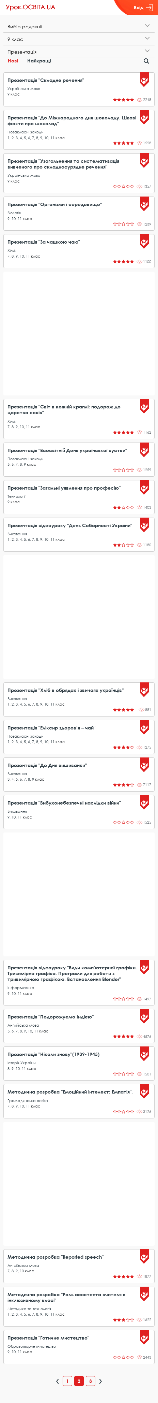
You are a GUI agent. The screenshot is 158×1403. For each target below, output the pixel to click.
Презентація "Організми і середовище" (54, 204)
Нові (13, 60)
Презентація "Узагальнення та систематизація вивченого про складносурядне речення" (63, 164)
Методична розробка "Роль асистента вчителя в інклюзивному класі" (66, 1297)
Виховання (17, 534)
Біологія (14, 213)
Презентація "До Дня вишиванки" (47, 765)
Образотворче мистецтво (31, 1346)
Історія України (21, 1062)
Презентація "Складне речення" (45, 80)
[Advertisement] (79, 333)
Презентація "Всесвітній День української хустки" (67, 450)
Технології (16, 496)
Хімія (11, 250)
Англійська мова (23, 1025)
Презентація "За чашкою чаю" (43, 242)
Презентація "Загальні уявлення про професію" (64, 488)
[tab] (79, 26)
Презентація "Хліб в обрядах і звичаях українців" (65, 690)
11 (52, 137)
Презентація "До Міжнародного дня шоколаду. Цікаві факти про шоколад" (71, 120)
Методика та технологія (29, 1308)
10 (46, 137)
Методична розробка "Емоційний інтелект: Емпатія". (70, 1092)
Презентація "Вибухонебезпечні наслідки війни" (64, 803)
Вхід (143, 7)
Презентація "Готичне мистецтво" (48, 1338)
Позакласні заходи (25, 132)
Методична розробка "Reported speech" (55, 1257)
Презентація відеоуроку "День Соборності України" (69, 525)
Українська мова (24, 88)
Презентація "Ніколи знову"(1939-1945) (53, 1054)
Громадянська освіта (27, 1100)
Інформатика (20, 987)
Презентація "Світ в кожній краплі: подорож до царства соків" (64, 409)
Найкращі (39, 60)
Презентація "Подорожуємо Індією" (50, 1016)
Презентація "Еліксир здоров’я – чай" (51, 728)
